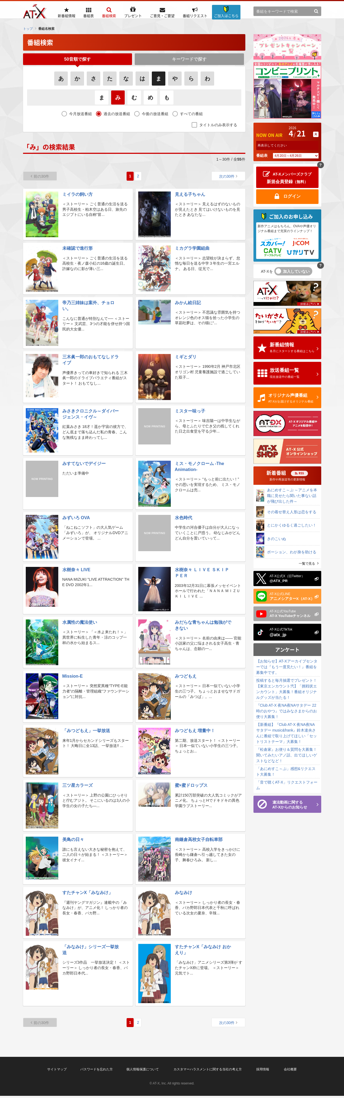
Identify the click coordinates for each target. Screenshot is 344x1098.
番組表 (262, 155)
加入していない (296, 271)
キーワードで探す (189, 60)
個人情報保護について (142, 1071)
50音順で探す (77, 60)
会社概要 (290, 1071)
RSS (301, 473)
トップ (28, 29)
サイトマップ (57, 1071)
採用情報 (262, 1071)
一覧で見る (307, 564)
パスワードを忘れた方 (96, 1071)
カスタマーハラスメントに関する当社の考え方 (207, 1071)
